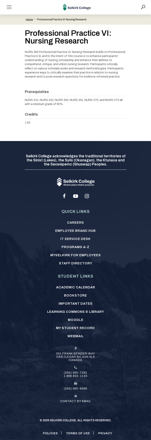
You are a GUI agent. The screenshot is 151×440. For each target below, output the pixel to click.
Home (29, 19)
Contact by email (75, 401)
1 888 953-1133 (75, 376)
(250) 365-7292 (75, 372)
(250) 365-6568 (75, 388)
